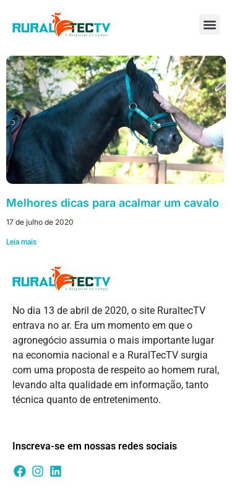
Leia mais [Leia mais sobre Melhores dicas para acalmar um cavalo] (21, 242)
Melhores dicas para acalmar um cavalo (112, 202)
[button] (209, 24)
